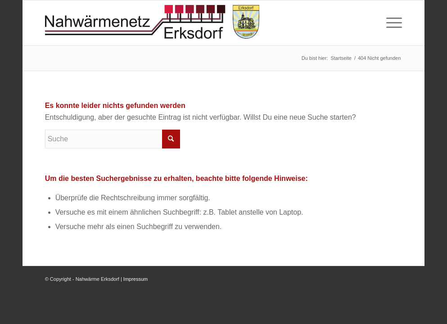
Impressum (135, 279)
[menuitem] (391, 22)
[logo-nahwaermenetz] (152, 23)
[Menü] (391, 22)
